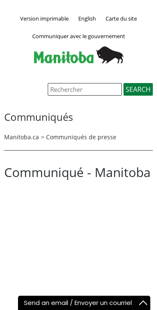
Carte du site (121, 18)
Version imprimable (44, 18)
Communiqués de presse (81, 137)
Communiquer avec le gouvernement (78, 36)
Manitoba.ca (21, 137)
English (87, 18)
